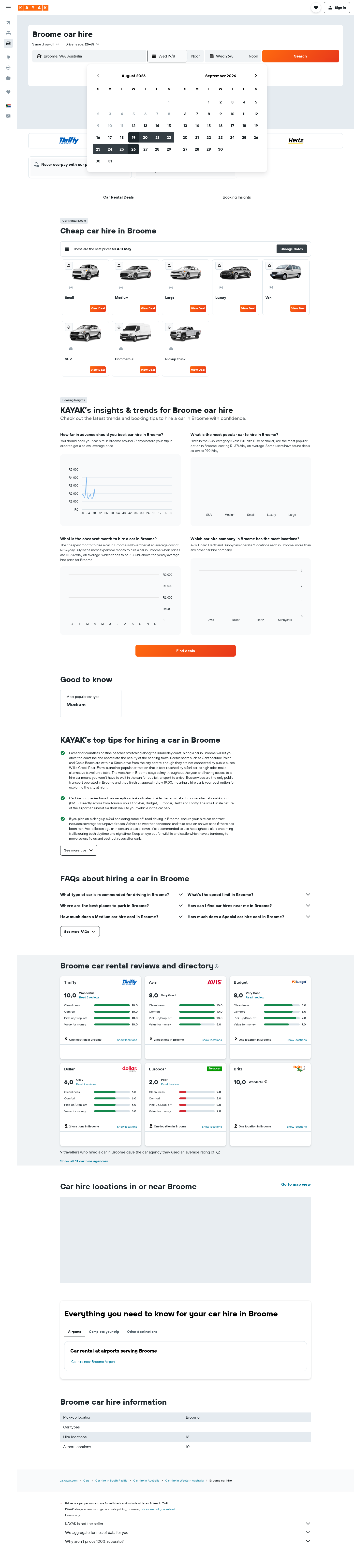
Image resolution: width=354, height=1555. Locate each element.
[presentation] (216, 966)
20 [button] (145, 137)
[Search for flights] (8, 23)
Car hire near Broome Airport (93, 1361)
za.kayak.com (68, 1480)
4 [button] (122, 113)
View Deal (98, 308)
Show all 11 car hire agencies (84, 1161)
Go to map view (296, 1184)
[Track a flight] (8, 67)
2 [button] (98, 113)
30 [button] (98, 160)
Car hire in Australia (146, 1480)
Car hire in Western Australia (184, 1480)
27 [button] (145, 149)
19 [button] (133, 137)
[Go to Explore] (8, 57)
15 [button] (169, 125)
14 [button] (157, 125)
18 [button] (122, 137)
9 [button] (98, 125)
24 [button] (110, 149)
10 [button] (110, 125)
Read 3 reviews (89, 997)
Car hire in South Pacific (111, 1480)
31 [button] (110, 160)
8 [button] (169, 113)
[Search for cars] (8, 43)
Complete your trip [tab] (104, 1331)
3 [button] (110, 113)
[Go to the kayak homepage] (33, 8)
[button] (8, 7)
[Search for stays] (8, 33)
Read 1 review (255, 997)
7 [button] (157, 113)
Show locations (127, 1040)
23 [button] (98, 149)
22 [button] (169, 137)
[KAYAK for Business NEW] (8, 78)
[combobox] (46, 44)
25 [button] (121, 149)
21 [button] (157, 137)
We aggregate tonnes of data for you (188, 1532)
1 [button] (169, 102)
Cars (86, 1480)
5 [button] (134, 113)
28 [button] (157, 149)
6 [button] (145, 113)
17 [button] (110, 137)
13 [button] (145, 125)
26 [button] (133, 149)
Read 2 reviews (86, 1084)
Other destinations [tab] (142, 1331)
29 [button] (169, 149)
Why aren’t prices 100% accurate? (188, 1541)
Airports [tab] (74, 1331)
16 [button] (98, 137)
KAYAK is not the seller (188, 1523)
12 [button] (133, 125)
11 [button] (121, 125)
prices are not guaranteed (158, 1509)
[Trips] (8, 92)
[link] (185, 651)
